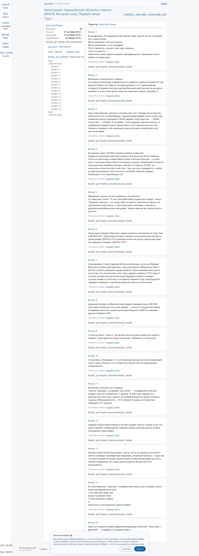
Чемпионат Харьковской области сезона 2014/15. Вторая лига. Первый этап (77, 12)
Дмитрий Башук (54, 25)
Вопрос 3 (92, 109)
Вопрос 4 (92, 149)
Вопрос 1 (92, 32)
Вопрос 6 (92, 229)
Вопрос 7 (92, 260)
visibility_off (131, 14)
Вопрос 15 (93, 522)
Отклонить (126, 549)
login (164, 3)
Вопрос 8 (92, 300)
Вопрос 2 (92, 75)
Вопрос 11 (93, 383)
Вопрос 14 (93, 482)
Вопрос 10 (93, 355)
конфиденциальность (77, 539)
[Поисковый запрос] (104, 3)
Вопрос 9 (92, 331)
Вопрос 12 (93, 420)
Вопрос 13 (93, 448)
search (48, 3)
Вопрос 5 (92, 192)
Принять (140, 549)
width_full (160, 14)
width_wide (146, 14)
